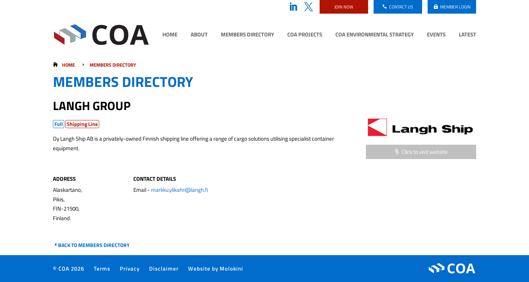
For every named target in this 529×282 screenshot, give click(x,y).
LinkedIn (293, 7)
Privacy (130, 268)
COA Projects (304, 35)
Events (436, 35)
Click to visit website (425, 152)
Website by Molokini (215, 268)
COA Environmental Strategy (374, 35)
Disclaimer (164, 268)
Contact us (401, 6)
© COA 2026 (68, 268)
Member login (455, 6)
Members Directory (247, 35)
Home (169, 35)
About (199, 35)
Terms (102, 268)
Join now (343, 6)
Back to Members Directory (94, 245)
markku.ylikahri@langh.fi (179, 190)
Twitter (308, 7)
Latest (467, 35)
